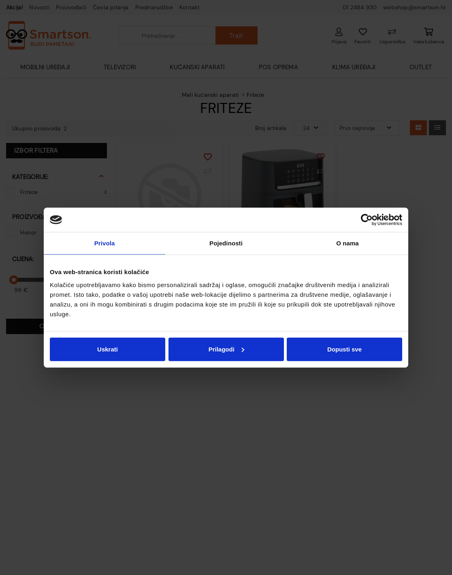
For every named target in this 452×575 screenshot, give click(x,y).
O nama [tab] (347, 243)
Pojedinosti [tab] (226, 243)
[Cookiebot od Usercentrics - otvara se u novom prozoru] (366, 220)
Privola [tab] (104, 243)
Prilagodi (226, 348)
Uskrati (107, 348)
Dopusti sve (344, 348)
